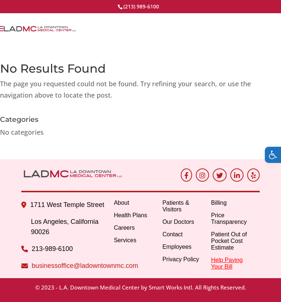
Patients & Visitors (175, 206)
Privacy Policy (180, 259)
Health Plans (130, 215)
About (121, 203)
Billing (219, 203)
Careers (124, 228)
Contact (172, 234)
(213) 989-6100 (141, 6)
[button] (273, 155)
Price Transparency (228, 218)
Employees (176, 247)
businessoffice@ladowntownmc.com (85, 265)
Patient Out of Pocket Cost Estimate (229, 241)
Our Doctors (178, 222)
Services (125, 240)
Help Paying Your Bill (226, 263)
